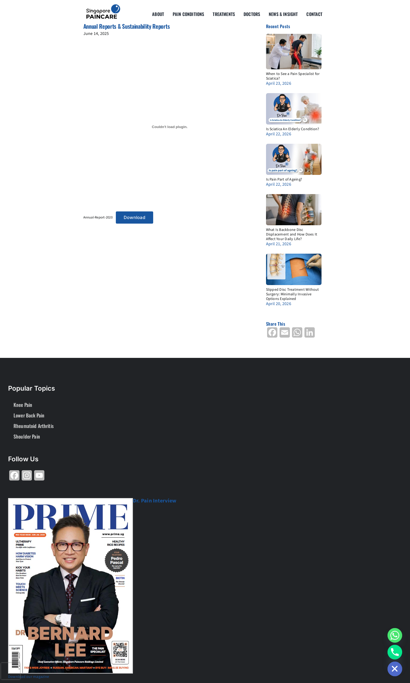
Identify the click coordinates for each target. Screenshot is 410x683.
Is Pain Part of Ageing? (284, 179)
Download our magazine (28, 676)
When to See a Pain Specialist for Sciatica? (293, 76)
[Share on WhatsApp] (297, 334)
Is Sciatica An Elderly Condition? (292, 129)
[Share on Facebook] (272, 334)
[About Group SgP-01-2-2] (103, 6)
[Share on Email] (284, 334)
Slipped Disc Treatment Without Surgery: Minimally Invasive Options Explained (292, 294)
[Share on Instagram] (27, 477)
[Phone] (395, 652)
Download (134, 217)
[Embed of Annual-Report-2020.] (169, 126)
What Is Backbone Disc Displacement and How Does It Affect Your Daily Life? (291, 234)
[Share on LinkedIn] (309, 334)
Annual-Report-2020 (98, 217)
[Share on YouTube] (39, 477)
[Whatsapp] (395, 635)
